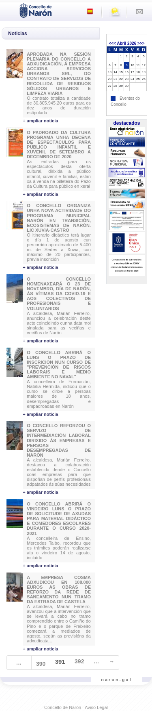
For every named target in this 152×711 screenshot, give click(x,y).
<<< (112, 43)
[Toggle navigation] (8, 10)
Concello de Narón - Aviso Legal (76, 707)
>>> (141, 43)
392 (79, 661)
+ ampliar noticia (40, 120)
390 (40, 664)
